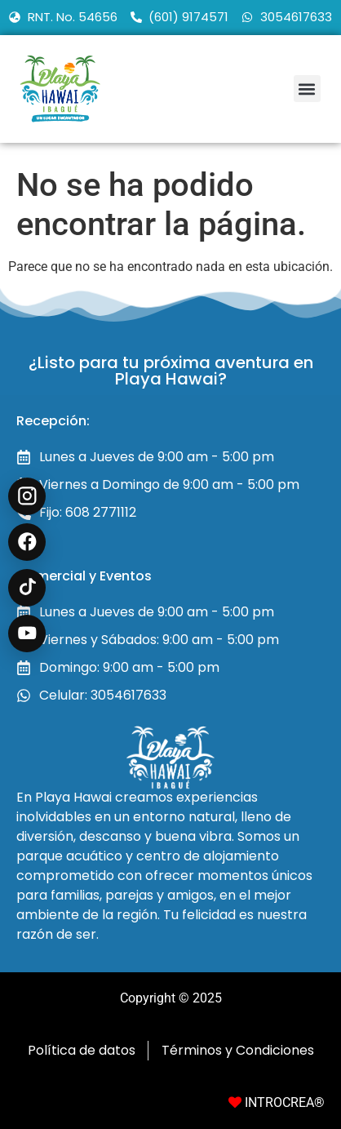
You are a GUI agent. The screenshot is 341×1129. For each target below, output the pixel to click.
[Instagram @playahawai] (27, 496)
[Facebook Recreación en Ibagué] (27, 542)
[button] (307, 88)
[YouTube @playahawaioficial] (27, 633)
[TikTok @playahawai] (27, 588)
